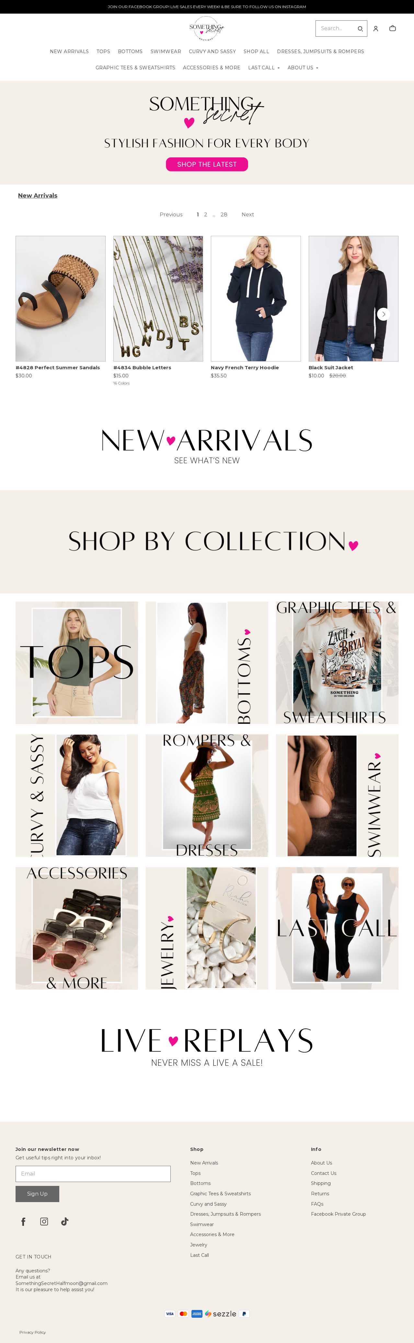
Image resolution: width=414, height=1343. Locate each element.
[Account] (376, 28)
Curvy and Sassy (212, 51)
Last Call (261, 68)
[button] (383, 314)
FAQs (317, 1204)
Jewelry (198, 1245)
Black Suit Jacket (331, 367)
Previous (171, 215)
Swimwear (166, 51)
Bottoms (130, 51)
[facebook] (23, 1221)
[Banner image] (207, 133)
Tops (103, 51)
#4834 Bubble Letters (142, 367)
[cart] (392, 28)
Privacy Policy (32, 1332)
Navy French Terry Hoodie (245, 367)
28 (224, 215)
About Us (300, 68)
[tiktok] (65, 1221)
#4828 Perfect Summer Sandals (58, 367)
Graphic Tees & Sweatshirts (135, 68)
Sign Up (37, 1194)
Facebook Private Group (338, 1214)
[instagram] (44, 1221)
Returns (320, 1194)
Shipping (321, 1183)
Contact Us (323, 1173)
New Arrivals (69, 51)
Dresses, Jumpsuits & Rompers (320, 51)
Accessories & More (211, 68)
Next (248, 215)
